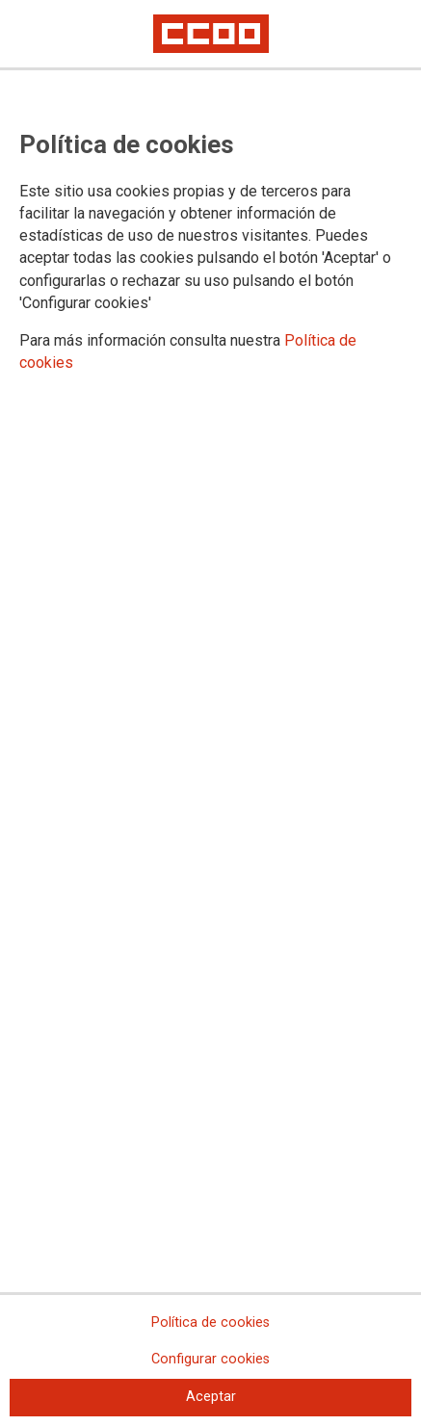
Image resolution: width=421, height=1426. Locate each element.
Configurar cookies (210, 1359)
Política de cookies (210, 1322)
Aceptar (211, 1396)
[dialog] (210, 713)
